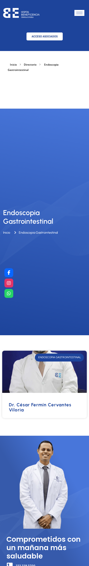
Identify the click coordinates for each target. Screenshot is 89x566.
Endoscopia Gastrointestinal (28, 216)
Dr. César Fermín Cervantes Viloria (40, 407)
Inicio (13, 64)
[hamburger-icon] (79, 13)
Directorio (30, 64)
